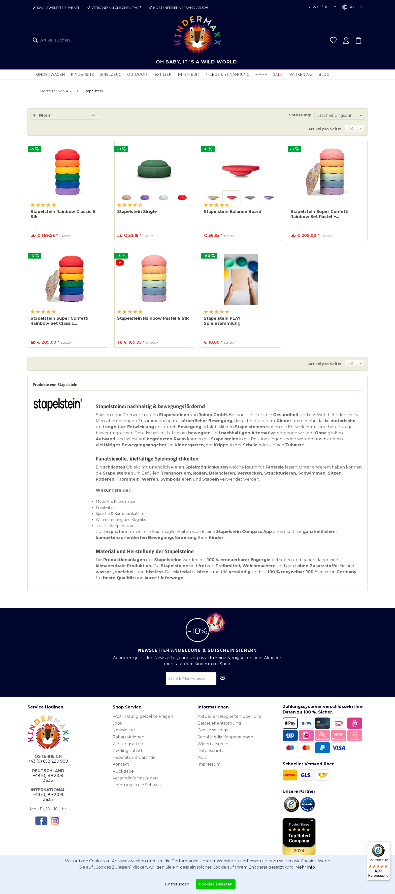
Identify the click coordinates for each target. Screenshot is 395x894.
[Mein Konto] (346, 41)
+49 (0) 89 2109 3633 (48, 778)
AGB (202, 757)
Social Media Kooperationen (225, 737)
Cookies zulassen (216, 884)
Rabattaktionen (128, 737)
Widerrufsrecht (213, 743)
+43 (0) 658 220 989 (48, 761)
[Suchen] (36, 41)
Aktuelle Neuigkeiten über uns (229, 716)
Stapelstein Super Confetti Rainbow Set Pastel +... (319, 214)
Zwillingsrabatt (128, 750)
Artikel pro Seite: (324, 129)
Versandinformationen (135, 778)
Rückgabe (123, 771)
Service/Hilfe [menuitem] (320, 7)
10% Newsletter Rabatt (58, 8)
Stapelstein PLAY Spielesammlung (222, 321)
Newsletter (124, 730)
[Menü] (387, 844)
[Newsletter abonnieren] (222, 678)
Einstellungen (177, 884)
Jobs (117, 723)
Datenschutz (211, 750)
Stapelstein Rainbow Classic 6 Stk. (62, 214)
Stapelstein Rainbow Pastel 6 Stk (153, 318)
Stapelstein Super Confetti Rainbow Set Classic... (59, 321)
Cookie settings (213, 730)
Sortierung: (300, 115)
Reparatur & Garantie (134, 757)
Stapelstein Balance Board (232, 211)
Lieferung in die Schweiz (137, 784)
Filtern (42, 115)
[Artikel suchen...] (65, 41)
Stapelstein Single (137, 211)
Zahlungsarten (128, 743)
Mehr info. (305, 867)
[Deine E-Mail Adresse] (197, 678)
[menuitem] (65, 41)
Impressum (209, 764)
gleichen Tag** (128, 8)
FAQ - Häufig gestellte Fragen (143, 716)
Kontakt (121, 764)
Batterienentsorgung (219, 723)
